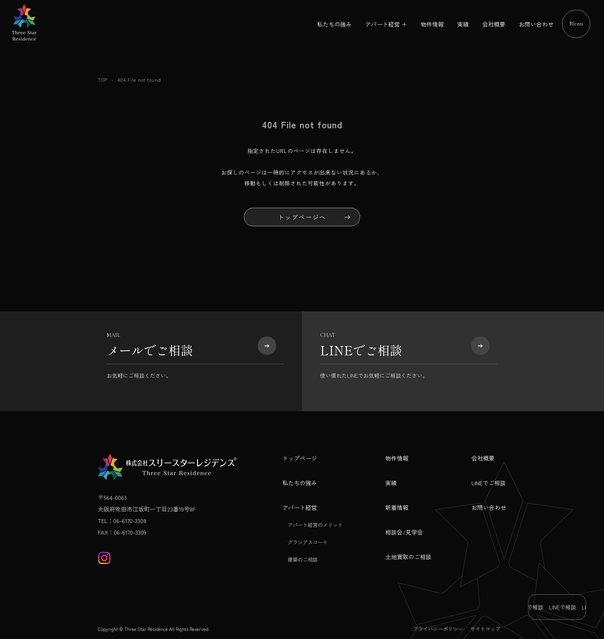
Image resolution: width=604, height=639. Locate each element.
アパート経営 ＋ (386, 24)
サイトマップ (485, 628)
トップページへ (302, 217)
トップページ (299, 458)
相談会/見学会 (404, 532)
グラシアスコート (308, 542)
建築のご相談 (303, 559)
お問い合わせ (536, 24)
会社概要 (493, 24)
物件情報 (432, 24)
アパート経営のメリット (315, 524)
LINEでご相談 (488, 483)
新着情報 (396, 507)
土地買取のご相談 (408, 557)
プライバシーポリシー (438, 628)
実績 (463, 24)
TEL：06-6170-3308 (122, 520)
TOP (102, 79)
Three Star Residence (146, 629)
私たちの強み (334, 24)
